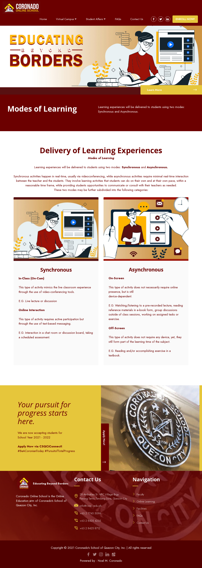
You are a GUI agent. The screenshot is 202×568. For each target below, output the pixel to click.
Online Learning (146, 501)
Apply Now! (104, 447)
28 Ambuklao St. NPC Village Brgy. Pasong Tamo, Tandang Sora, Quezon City (103, 496)
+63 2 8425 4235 (90, 521)
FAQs (118, 19)
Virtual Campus (65, 19)
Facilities (142, 509)
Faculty (140, 494)
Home (43, 19)
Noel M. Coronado (110, 560)
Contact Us (136, 19)
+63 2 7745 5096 (90, 513)
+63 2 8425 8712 (90, 528)
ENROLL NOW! (185, 19)
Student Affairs (94, 19)
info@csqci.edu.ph (90, 506)
